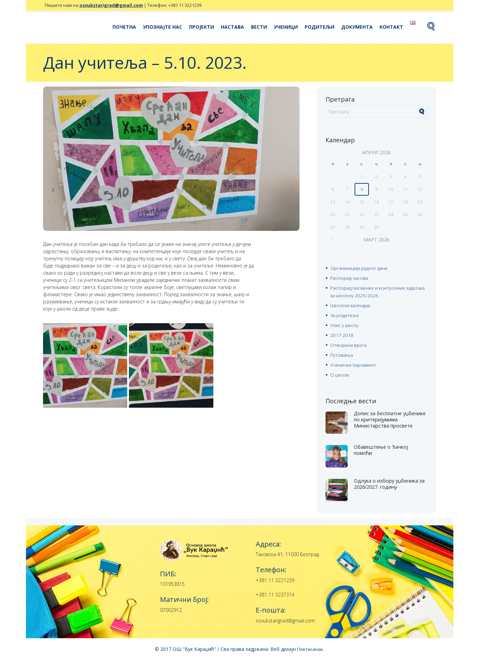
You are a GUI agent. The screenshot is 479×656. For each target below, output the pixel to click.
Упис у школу (344, 323)
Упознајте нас (162, 27)
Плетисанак (310, 645)
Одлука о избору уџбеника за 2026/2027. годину (390, 480)
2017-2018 (342, 333)
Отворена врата (349, 342)
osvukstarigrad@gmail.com (111, 5)
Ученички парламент (354, 361)
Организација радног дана (360, 268)
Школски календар (351, 304)
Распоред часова (350, 278)
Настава (232, 27)
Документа (357, 27)
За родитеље (345, 314)
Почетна (124, 27)
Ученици (286, 27)
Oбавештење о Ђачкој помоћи (384, 446)
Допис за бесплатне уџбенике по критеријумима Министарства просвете (387, 419)
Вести (259, 27)
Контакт (391, 27)
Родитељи (319, 27)
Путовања (342, 352)
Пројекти (201, 27)
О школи (339, 371)
